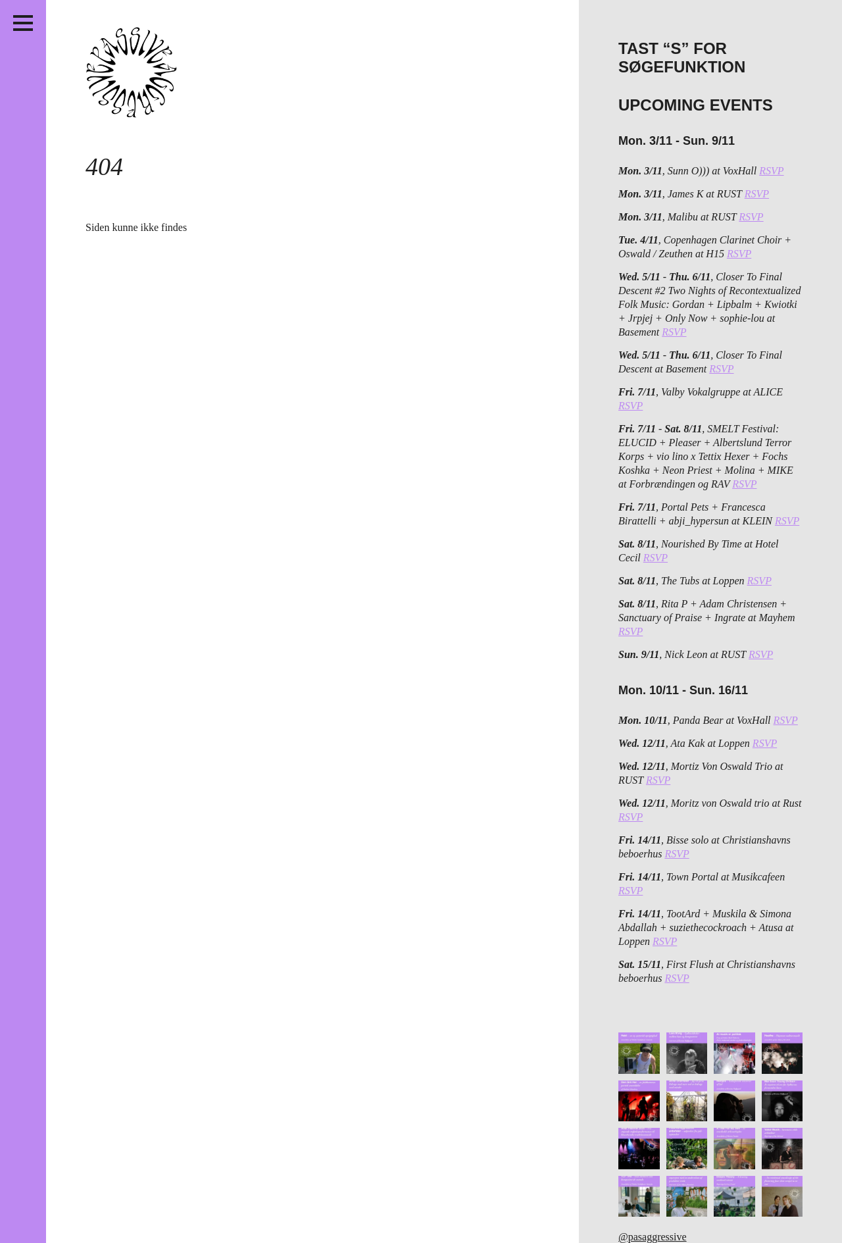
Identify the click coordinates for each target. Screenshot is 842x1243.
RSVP (771, 170)
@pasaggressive (652, 1236)
